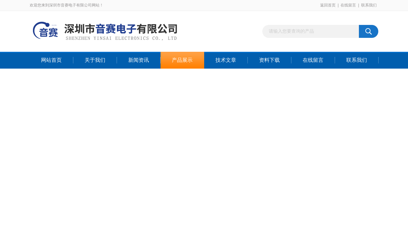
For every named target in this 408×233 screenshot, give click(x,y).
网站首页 (51, 60)
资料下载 (269, 60)
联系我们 (369, 5)
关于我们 (95, 60)
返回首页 (328, 5)
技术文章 (225, 60)
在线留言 (348, 5)
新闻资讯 (138, 60)
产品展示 (182, 60)
